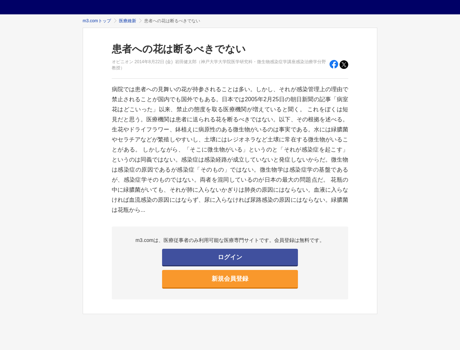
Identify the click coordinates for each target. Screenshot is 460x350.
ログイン (230, 257)
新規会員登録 (230, 278)
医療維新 (127, 20)
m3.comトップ (97, 20)
